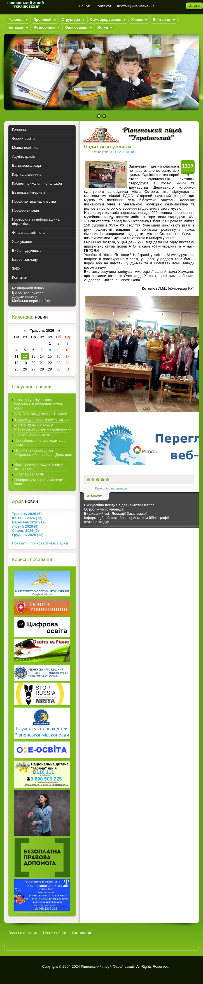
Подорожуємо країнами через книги (39, 482)
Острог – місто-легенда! (104, 509)
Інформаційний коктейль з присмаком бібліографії (126, 518)
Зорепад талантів (29, 474)
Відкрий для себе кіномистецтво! (41, 419)
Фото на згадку (96, 522)
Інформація (118, 488)
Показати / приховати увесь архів (40, 543)
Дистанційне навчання (136, 6)
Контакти (103, 6)
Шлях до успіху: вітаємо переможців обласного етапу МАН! (38, 404)
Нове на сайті (54, 933)
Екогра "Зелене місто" (33, 435)
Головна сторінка (22, 933)
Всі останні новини (27, 292)
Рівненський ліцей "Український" (108, 966)
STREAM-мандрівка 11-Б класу (40, 414)
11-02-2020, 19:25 (125, 152)
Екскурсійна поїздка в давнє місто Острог (119, 505)
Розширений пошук (28, 288)
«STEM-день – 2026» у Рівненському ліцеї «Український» (42, 427)
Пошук (84, 6)
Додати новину (24, 296)
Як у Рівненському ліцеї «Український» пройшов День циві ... (43, 454)
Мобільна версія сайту (31, 301)
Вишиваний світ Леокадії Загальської (115, 513)
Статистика (81, 933)
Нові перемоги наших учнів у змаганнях (38, 466)
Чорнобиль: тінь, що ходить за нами (40, 442)
